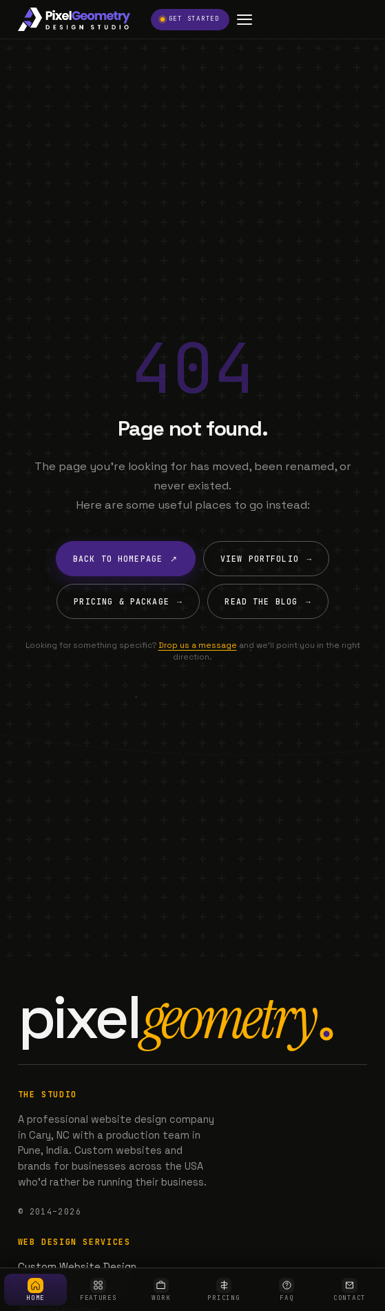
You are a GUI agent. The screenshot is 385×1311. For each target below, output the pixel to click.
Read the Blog (268, 601)
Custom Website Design (77, 1267)
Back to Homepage (125, 559)
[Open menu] (245, 19)
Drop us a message (197, 645)
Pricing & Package (128, 601)
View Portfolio (266, 559)
